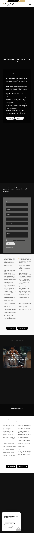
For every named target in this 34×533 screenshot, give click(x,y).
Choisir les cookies (8, 527)
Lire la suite (17, 366)
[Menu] (29, 4)
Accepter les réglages (9, 520)
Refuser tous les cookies (9, 523)
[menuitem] (13, 1)
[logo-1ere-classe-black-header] (14, 4)
